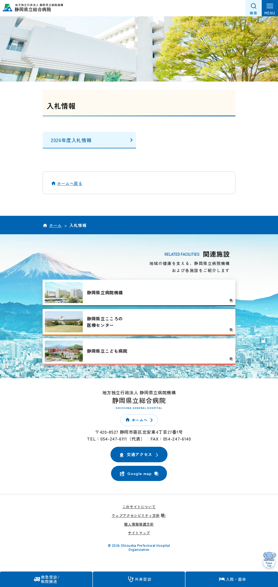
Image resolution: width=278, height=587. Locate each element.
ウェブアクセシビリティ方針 (139, 515)
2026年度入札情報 (71, 139)
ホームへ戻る (70, 183)
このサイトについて (139, 506)
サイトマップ (139, 532)
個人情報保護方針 (139, 524)
